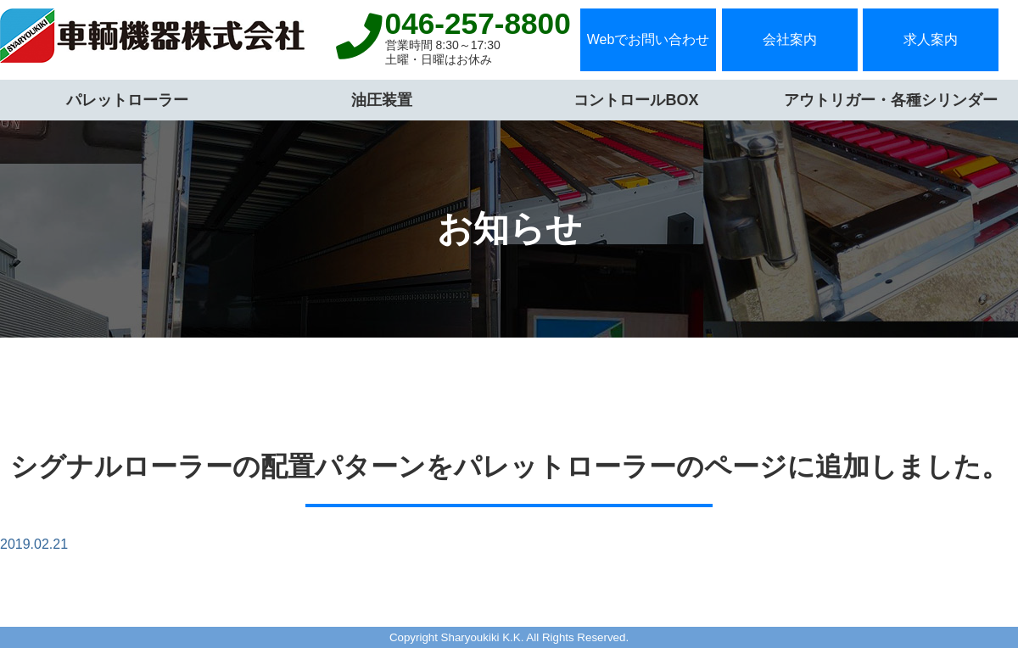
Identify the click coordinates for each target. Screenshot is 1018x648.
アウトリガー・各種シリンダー (891, 100)
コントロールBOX (635, 100)
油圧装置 (381, 100)
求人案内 (930, 39)
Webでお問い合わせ (648, 39)
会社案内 (790, 39)
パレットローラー (127, 100)
